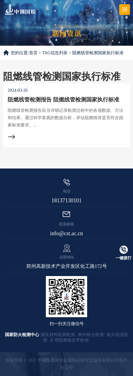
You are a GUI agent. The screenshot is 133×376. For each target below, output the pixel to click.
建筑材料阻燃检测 (58, 334)
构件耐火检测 (91, 334)
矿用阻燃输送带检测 (69, 340)
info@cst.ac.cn (66, 233)
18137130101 (66, 200)
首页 (33, 53)
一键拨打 (123, 253)
